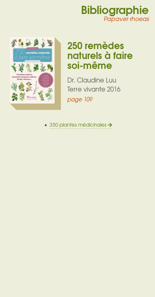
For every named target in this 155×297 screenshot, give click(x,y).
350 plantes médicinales (81, 124)
